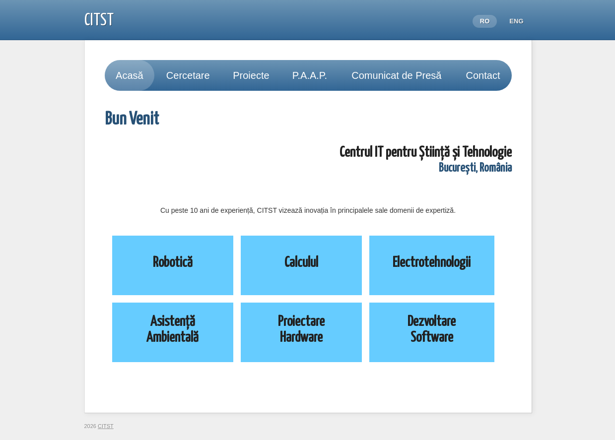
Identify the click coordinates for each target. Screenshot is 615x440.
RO (485, 21)
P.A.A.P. (309, 75)
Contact (483, 75)
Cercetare (188, 75)
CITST (99, 20)
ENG (516, 21)
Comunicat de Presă (396, 75)
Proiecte (251, 75)
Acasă (129, 75)
